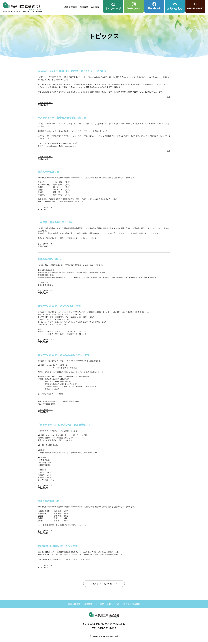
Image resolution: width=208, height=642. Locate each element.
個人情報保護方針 (131, 604)
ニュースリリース (45, 103)
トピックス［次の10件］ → (104, 583)
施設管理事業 (70, 7)
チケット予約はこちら (46, 397)
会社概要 (95, 7)
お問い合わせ (113, 604)
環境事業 (84, 7)
